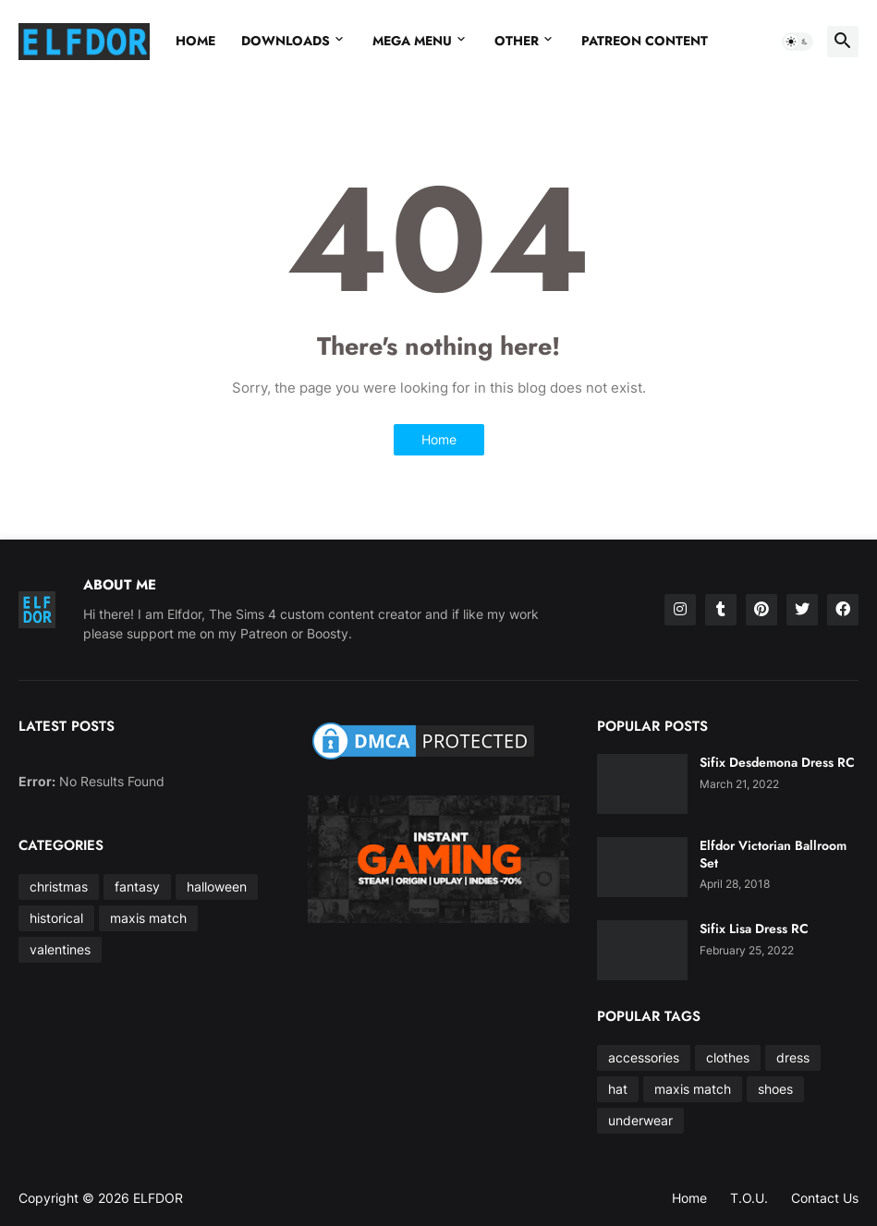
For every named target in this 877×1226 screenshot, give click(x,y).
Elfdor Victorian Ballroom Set (773, 853)
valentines (60, 949)
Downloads (285, 40)
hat (617, 1089)
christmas (59, 886)
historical (56, 918)
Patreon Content (644, 40)
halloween (217, 886)
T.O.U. (749, 1198)
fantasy (137, 886)
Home (195, 40)
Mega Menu (412, 40)
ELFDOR (158, 1198)
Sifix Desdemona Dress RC (777, 762)
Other (516, 40)
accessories (643, 1057)
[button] (797, 41)
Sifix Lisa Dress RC (754, 928)
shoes (775, 1089)
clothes (727, 1057)
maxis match (148, 918)
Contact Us (825, 1198)
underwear (640, 1120)
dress (793, 1057)
